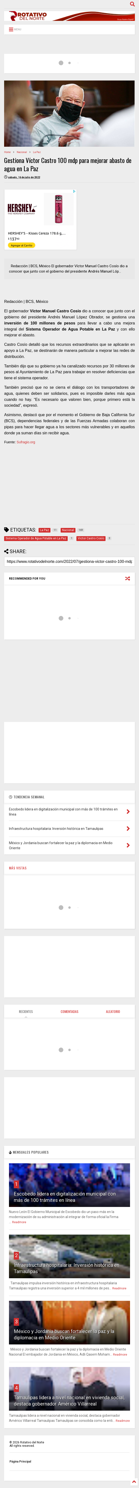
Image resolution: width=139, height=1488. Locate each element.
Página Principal (20, 1461)
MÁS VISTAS (18, 867)
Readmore (19, 1222)
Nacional (22, 152)
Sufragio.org (26, 442)
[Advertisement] (69, 486)
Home (7, 152)
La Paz (37, 152)
